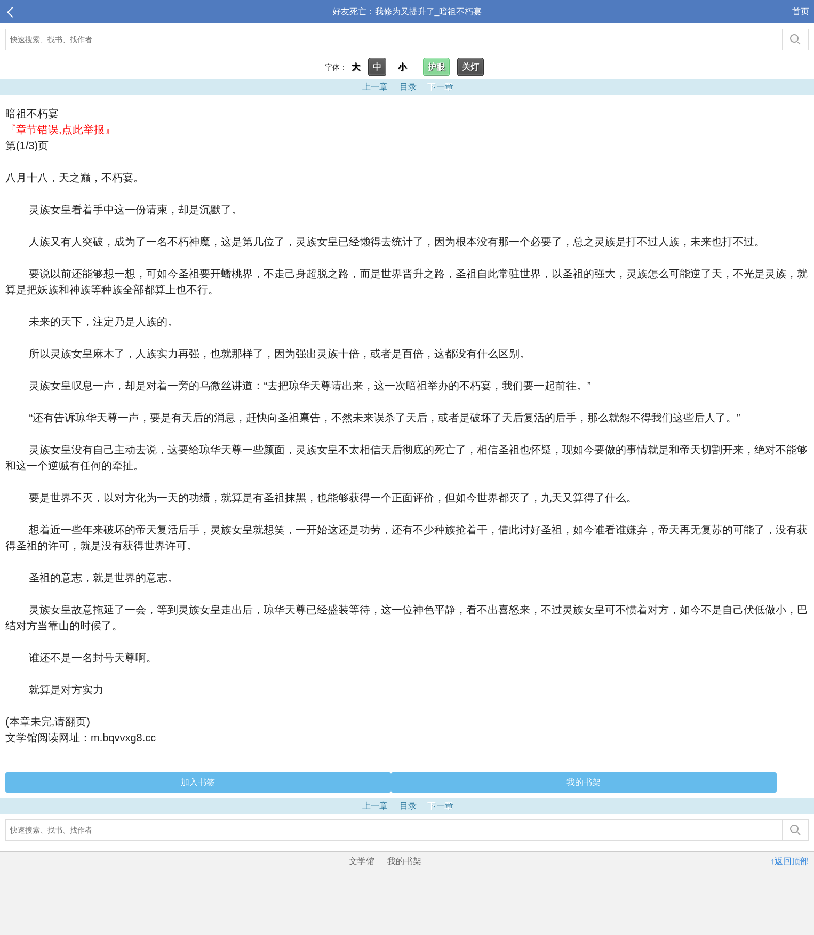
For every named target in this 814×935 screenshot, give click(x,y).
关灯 (470, 66)
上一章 (375, 86)
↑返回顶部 (789, 861)
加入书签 (198, 782)
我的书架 (583, 782)
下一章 (440, 86)
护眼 (436, 66)
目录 (408, 86)
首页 (800, 11)
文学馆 (361, 861)
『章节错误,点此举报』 (60, 129)
